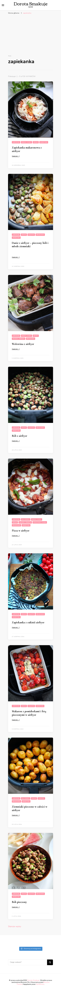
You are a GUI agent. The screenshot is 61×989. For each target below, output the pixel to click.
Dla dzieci (26, 519)
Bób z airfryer (19, 436)
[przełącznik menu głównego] (3, 5)
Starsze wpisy (14, 926)
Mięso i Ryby (26, 142)
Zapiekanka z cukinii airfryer (28, 622)
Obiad (35, 142)
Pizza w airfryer (20, 530)
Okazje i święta (18, 338)
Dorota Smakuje (33, 980)
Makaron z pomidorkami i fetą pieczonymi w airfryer (29, 713)
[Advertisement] (30, 33)
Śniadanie (40, 234)
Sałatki (31, 234)
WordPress (40, 984)
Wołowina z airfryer (23, 344)
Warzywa (43, 142)
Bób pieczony (19, 902)
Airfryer (16, 142)
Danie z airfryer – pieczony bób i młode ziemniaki (30, 244)
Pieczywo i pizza (39, 522)
